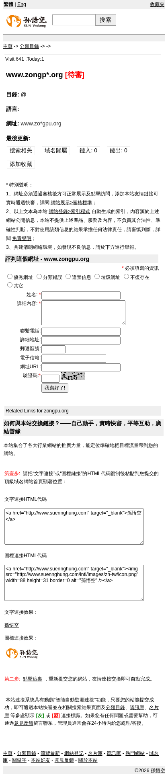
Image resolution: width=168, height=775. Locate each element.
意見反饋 (23, 723)
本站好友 (40, 760)
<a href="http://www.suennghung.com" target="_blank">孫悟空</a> (74, 526)
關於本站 (88, 760)
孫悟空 (11, 625)
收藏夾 (157, 4)
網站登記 (74, 753)
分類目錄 (115, 707)
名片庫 (95, 753)
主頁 (7, 753)
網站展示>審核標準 (71, 202)
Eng (21, 4)
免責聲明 (21, 238)
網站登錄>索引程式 (69, 211)
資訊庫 (137, 707)
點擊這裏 (32, 679)
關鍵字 (19, 760)
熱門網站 (135, 753)
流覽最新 (50, 753)
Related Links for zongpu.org (37, 411)
